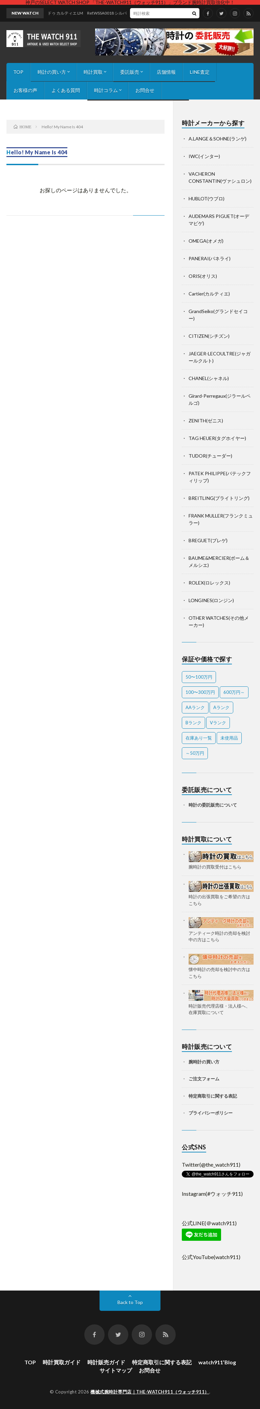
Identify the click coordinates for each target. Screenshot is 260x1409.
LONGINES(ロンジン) (211, 600)
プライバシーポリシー (211, 1113)
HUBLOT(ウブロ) (206, 198)
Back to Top (130, 1302)
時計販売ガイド (106, 1362)
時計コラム (106, 90)
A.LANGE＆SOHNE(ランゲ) (217, 138)
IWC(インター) (204, 156)
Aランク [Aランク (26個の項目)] (221, 707)
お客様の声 (25, 90)
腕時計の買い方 (204, 1061)
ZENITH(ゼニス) (206, 420)
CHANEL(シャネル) (209, 378)
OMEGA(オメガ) (206, 241)
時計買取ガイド (62, 1362)
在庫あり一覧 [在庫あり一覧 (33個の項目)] (199, 738)
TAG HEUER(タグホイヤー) (217, 438)
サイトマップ (116, 1370)
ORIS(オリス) (203, 276)
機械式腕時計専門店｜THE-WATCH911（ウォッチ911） (149, 1391)
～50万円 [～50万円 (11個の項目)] (195, 753)
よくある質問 (65, 90)
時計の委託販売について (213, 805)
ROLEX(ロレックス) (209, 583)
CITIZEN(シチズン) (209, 336)
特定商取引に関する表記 (213, 1096)
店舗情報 (166, 72)
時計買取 (93, 72)
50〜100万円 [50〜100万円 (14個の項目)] (199, 677)
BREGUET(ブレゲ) (208, 540)
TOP (18, 72)
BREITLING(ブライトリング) (219, 498)
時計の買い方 (52, 72)
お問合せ (144, 90)
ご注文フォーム (204, 1078)
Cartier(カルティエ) (209, 293)
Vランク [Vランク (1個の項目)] (218, 722)
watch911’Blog (217, 1362)
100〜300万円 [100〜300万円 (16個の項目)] (200, 692)
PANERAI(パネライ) (210, 258)
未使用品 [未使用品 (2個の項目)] (229, 738)
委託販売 (129, 72)
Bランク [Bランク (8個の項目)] (193, 722)
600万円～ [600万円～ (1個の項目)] (234, 692)
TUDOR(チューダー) (210, 456)
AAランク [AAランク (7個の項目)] (195, 707)
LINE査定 (200, 72)
